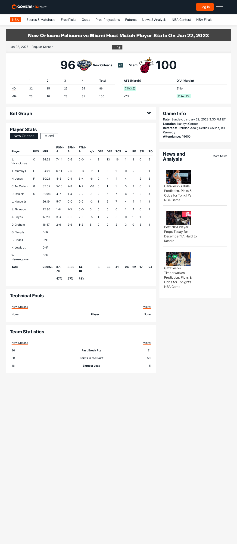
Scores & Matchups (40, 20)
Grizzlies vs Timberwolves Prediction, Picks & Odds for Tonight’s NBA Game (178, 277)
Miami (133, 65)
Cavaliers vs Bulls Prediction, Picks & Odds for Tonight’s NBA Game (178, 193)
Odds (86, 20)
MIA (14, 96)
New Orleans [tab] (24, 136)
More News (220, 156)
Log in (205, 7)
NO (14, 88)
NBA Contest (181, 20)
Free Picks (68, 20)
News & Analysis (154, 20)
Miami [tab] (49, 136)
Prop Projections (108, 20)
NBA (15, 20)
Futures (130, 20)
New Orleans (102, 65)
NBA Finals (204, 20)
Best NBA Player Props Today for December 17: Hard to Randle (180, 234)
